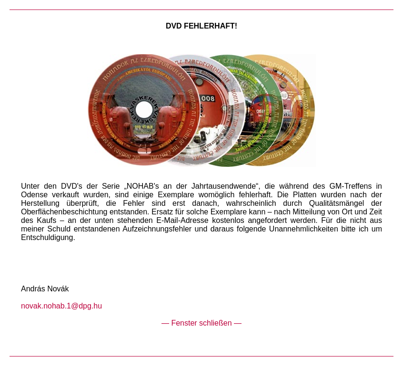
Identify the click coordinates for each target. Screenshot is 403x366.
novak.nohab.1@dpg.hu (61, 306)
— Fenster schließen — (201, 323)
